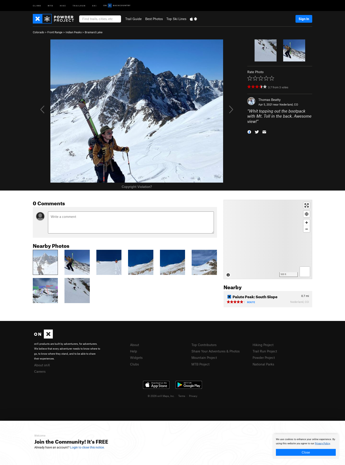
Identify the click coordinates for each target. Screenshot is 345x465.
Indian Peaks (74, 32)
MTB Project (200, 364)
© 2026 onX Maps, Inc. (161, 395)
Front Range (54, 32)
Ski (94, 5)
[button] (249, 131)
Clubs (134, 364)
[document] (306, 446)
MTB (50, 5)
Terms (181, 395)
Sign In (304, 19)
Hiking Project (263, 345)
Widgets (136, 357)
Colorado (38, 32)
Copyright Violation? (137, 187)
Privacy (193, 395)
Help (133, 351)
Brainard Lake (94, 32)
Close (306, 452)
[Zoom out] (306, 229)
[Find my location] (306, 214)
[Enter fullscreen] (306, 205)
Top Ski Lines (176, 19)
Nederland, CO (288, 104)
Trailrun (79, 5)
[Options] (305, 272)
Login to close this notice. (87, 447)
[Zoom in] (306, 222)
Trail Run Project (265, 351)
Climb (37, 5)
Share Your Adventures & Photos (215, 351)
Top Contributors (204, 345)
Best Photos (154, 19)
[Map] (268, 239)
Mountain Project (204, 357)
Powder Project (264, 357)
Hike (63, 5)
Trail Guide (133, 19)
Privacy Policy (322, 443)
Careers (40, 371)
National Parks (263, 364)
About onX (42, 365)
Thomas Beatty (269, 100)
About (134, 345)
